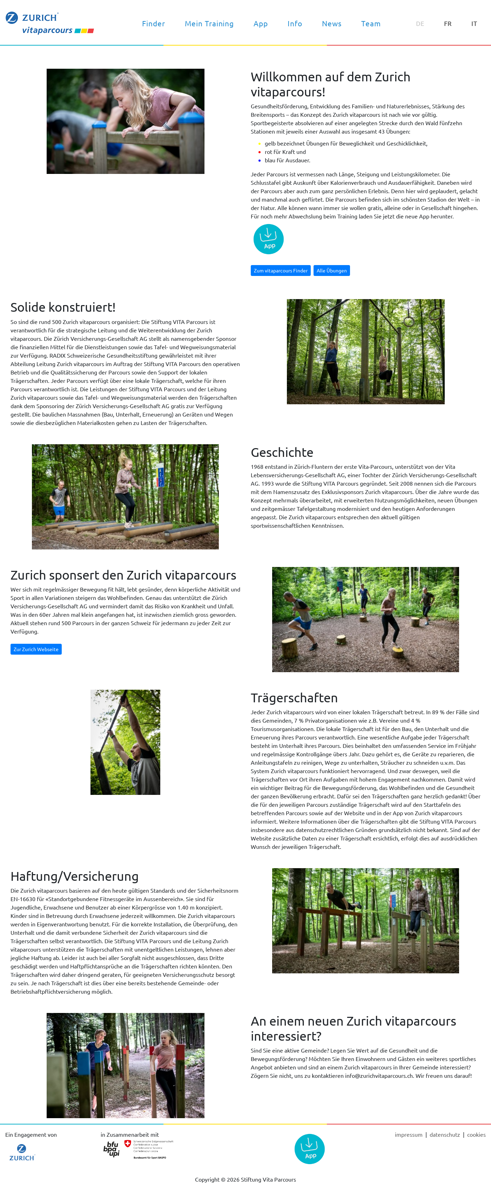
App (261, 23)
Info (295, 23)
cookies (476, 1134)
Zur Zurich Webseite (36, 649)
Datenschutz (446, 1134)
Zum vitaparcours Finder (281, 270)
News (332, 23)
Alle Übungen (332, 270)
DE (420, 23)
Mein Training (209, 23)
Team (371, 23)
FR (448, 23)
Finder (153, 23)
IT (474, 23)
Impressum (409, 1134)
